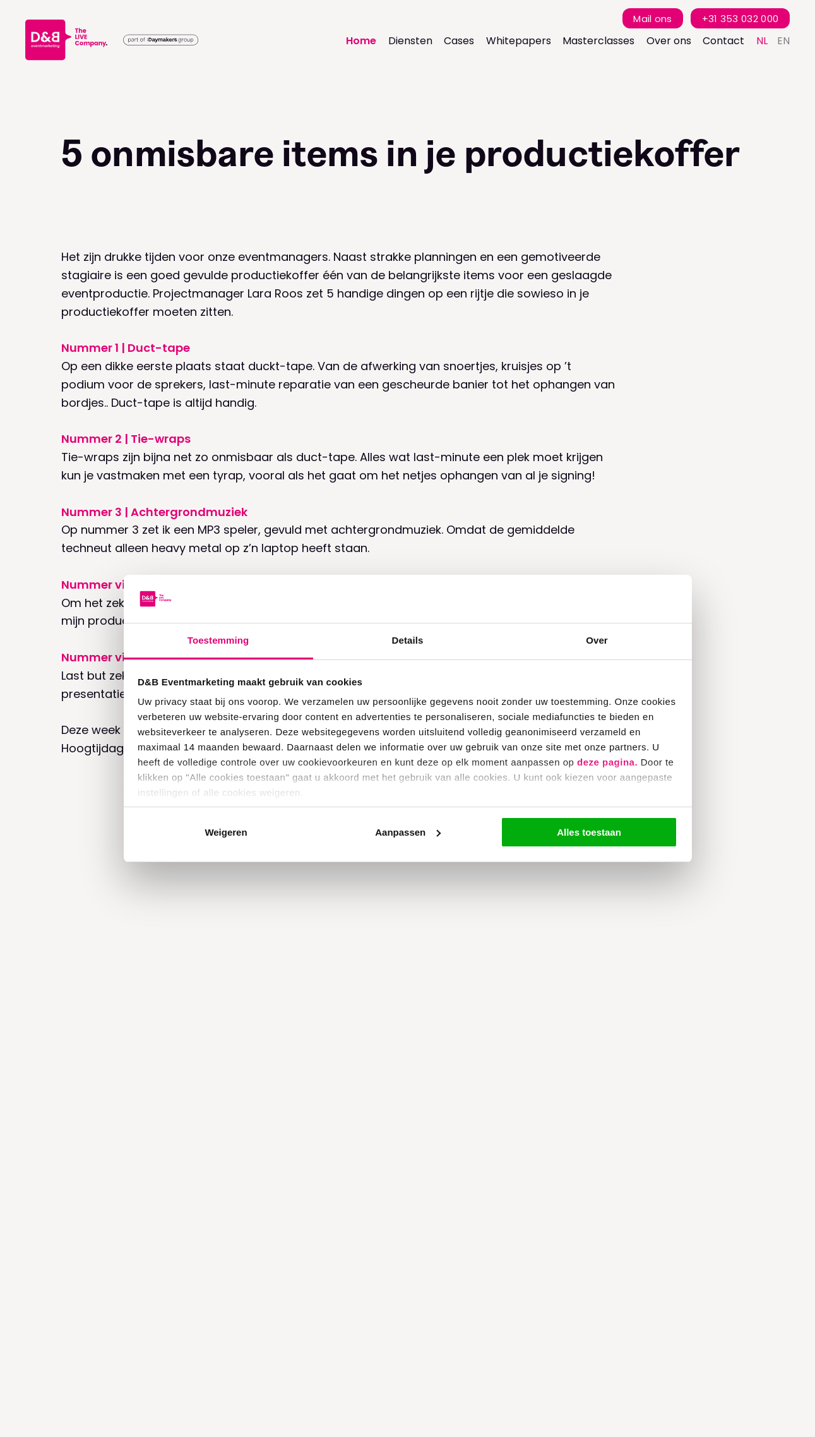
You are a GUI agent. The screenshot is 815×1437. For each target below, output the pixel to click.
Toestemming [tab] (218, 640)
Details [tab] (408, 640)
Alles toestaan (589, 832)
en (783, 40)
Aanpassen (408, 832)
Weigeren (226, 832)
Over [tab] (597, 640)
